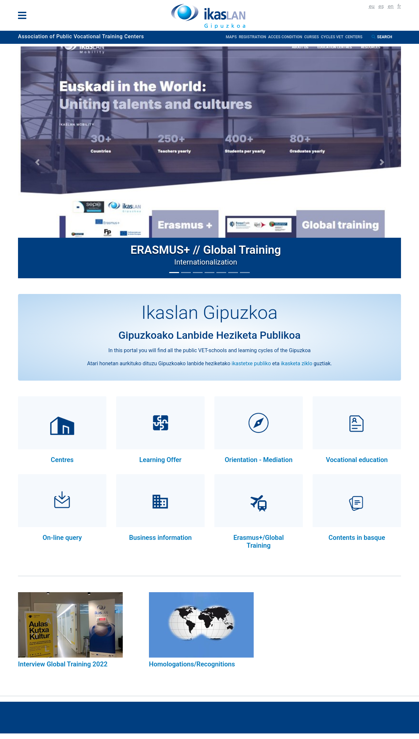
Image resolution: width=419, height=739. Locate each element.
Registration (253, 37)
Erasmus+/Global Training (258, 541)
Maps (232, 37)
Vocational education (357, 460)
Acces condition (286, 37)
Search (385, 37)
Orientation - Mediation (258, 460)
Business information (160, 537)
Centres (62, 460)
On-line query (62, 537)
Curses (312, 37)
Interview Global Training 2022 (62, 664)
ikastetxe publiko (251, 363)
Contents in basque (356, 537)
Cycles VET (333, 37)
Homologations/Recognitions (192, 664)
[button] (37, 162)
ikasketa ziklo (296, 363)
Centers (353, 37)
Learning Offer (160, 460)
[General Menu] (24, 16)
